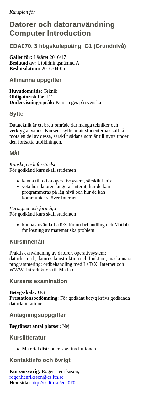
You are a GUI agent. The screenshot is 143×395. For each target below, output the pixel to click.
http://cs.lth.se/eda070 (53, 382)
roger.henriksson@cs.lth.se (36, 377)
